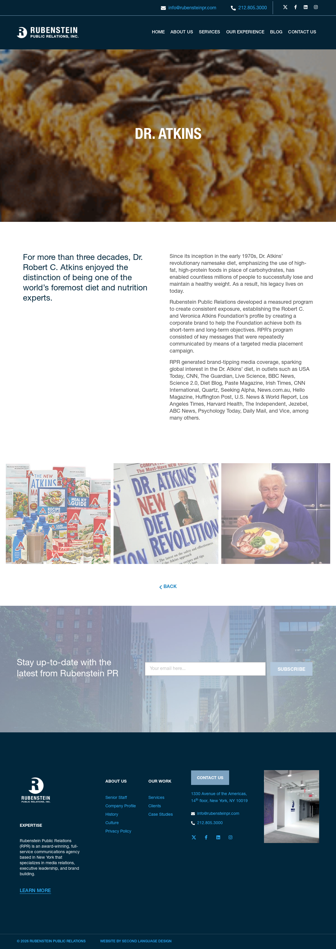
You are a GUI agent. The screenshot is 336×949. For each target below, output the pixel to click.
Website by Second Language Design (136, 941)
